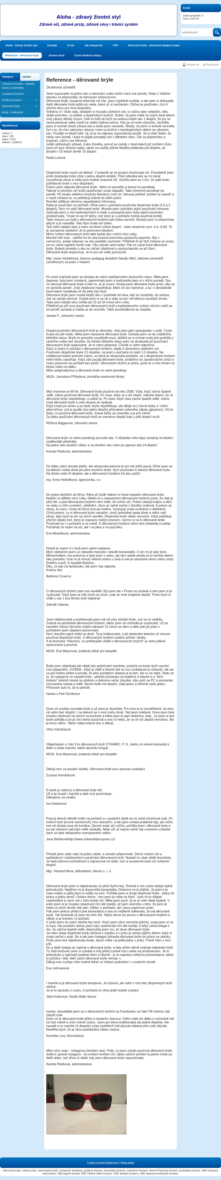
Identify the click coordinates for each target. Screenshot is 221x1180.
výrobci (26, 76)
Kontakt (52, 45)
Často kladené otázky (88, 55)
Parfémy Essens (20, 100)
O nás (70, 45)
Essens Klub (56, 55)
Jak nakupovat (93, 45)
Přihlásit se (192, 64)
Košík (186, 7)
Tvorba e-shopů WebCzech (103, 1162)
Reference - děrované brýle (22, 55)
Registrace (213, 64)
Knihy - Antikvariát (12, 112)
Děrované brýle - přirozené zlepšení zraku (154, 45)
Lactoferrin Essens (13, 93)
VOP (115, 45)
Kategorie (7, 76)
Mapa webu (127, 1162)
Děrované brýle (20, 106)
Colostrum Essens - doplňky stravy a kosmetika (18, 85)
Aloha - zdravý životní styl (21, 45)
